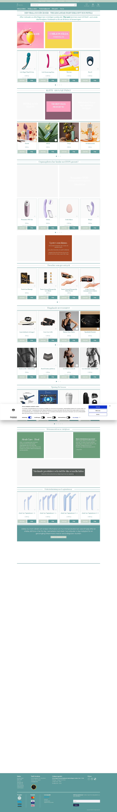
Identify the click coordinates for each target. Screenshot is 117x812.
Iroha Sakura (69, 219)
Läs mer (22, 80)
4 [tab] (61, 232)
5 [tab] (62, 423)
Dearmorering (20, 785)
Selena (48, 219)
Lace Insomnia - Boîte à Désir (90, 369)
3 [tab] (60, 156)
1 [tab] (56, 156)
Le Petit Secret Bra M (69, 369)
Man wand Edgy (26, 411)
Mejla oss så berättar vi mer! (58, 537)
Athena (48, 143)
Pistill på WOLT (20, 786)
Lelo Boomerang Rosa (48, 72)
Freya (69, 143)
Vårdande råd (20, 782)
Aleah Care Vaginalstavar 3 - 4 (69, 513)
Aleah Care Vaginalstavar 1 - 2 (27, 513)
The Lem (69, 72)
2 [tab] (58, 156)
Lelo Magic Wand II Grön (27, 72)
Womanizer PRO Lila (27, 219)
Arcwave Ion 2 (90, 411)
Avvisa (97, 806)
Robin (69, 411)
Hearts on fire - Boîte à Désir (27, 369)
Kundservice (92, 1)
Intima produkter (21, 9)
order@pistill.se (34, 781)
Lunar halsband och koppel (26, 332)
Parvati (27, 143)
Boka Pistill (19, 779)
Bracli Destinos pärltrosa (48, 369)
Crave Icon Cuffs (48, 332)
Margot (90, 219)
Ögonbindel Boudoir (90, 332)
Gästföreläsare (20, 787)
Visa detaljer (75, 809)
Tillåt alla (98, 799)
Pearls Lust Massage (27, 289)
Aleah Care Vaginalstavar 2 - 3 (90, 513)
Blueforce (48, 411)
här (75, 474)
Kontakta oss (20, 783)
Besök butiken (20, 778)
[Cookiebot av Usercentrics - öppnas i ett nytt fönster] (13, 809)
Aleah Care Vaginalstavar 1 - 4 (48, 513)
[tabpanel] (26, 67)
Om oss (62, 9)
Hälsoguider (55, 9)
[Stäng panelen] (109, 797)
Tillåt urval (97, 802)
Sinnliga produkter (32, 9)
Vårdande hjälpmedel (44, 9)
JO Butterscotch (90, 143)
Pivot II (90, 72)
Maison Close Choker (69, 332)
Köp (32, 80)
